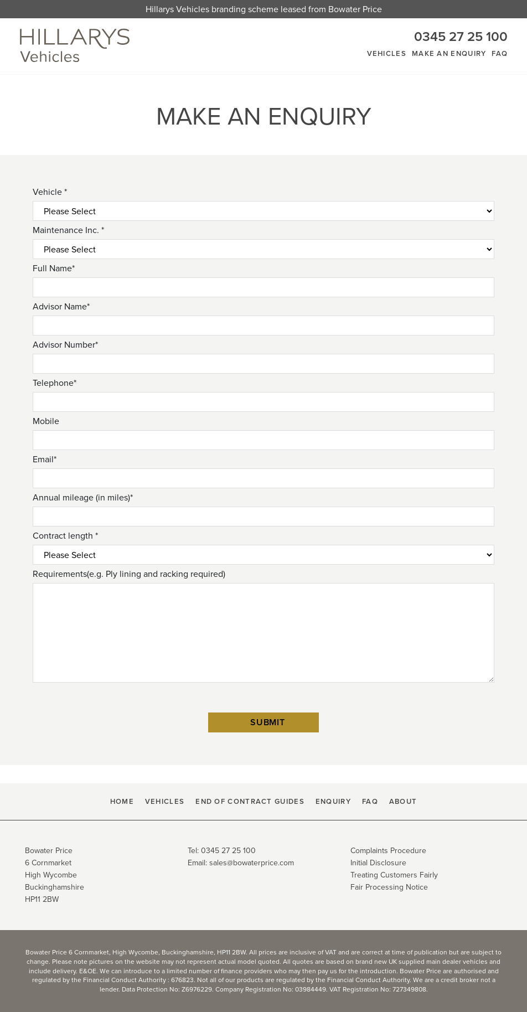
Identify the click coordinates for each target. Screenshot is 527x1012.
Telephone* (54, 382)
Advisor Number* (65, 344)
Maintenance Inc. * (68, 230)
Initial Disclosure (378, 863)
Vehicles (386, 53)
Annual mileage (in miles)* (83, 497)
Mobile (46, 421)
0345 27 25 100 (461, 37)
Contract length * (65, 535)
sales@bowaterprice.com (251, 863)
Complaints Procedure (388, 850)
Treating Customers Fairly (394, 875)
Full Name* (54, 268)
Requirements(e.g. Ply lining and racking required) (129, 573)
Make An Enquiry (449, 53)
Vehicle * (50, 191)
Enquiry (333, 801)
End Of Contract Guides (249, 801)
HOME (122, 801)
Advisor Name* (61, 306)
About (403, 801)
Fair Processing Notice (389, 887)
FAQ (500, 53)
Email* (44, 459)
